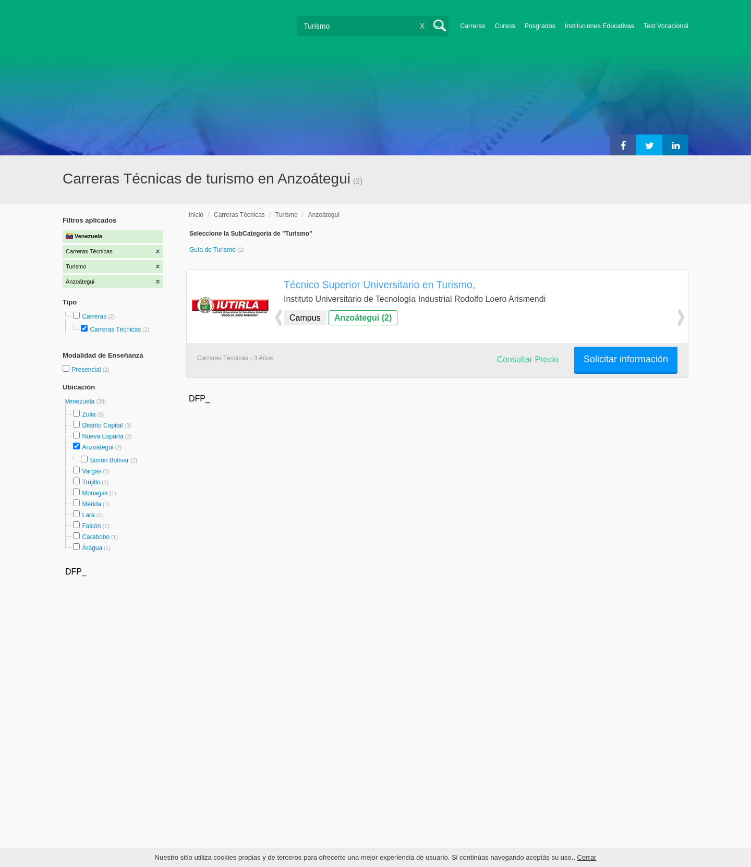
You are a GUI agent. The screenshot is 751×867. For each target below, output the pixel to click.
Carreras (472, 26)
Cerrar (587, 857)
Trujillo (91, 482)
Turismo (286, 214)
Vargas (91, 471)
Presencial (86, 369)
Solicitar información (626, 359)
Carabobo (96, 537)
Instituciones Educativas (599, 26)
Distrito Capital (102, 425)
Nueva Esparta (102, 436)
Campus (305, 317)
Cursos (504, 26)
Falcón (91, 526)
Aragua (92, 548)
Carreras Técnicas (115, 329)
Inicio (196, 214)
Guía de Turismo (213, 249)
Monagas (94, 493)
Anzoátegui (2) (363, 317)
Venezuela (80, 401)
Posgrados (540, 26)
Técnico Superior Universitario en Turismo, (379, 284)
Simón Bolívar (109, 460)
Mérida (91, 504)
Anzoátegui (97, 447)
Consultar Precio (528, 359)
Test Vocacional (666, 26)
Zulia (88, 414)
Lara (88, 515)
